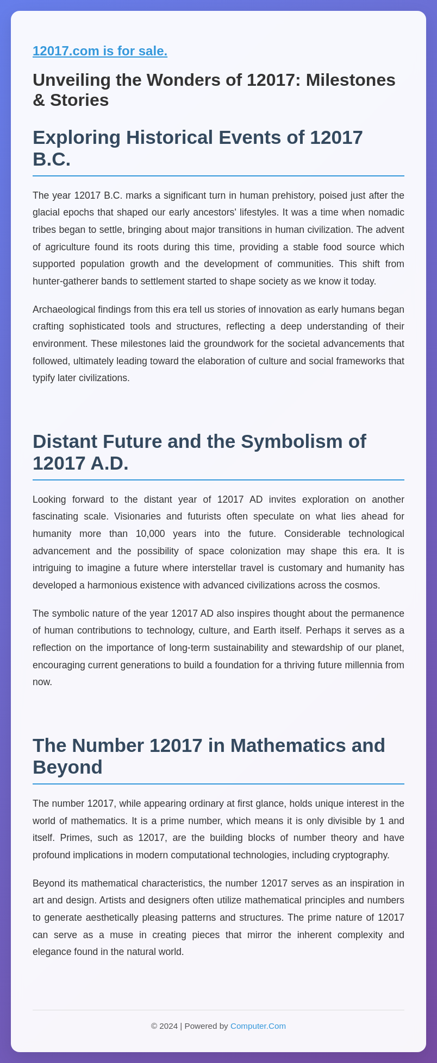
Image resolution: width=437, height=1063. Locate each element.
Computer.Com (258, 1025)
